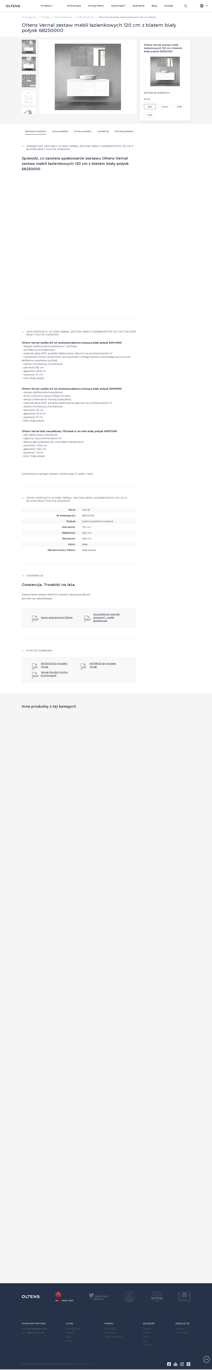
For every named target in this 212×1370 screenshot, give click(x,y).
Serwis (69, 1340)
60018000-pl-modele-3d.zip (99, 665)
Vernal (146, 1336)
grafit (179, 107)
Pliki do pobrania (124, 131)
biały (150, 107)
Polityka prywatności (41, 1364)
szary (149, 115)
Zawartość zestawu (35, 131)
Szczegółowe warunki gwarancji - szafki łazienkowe (102, 617)
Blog (154, 5)
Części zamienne (113, 1336)
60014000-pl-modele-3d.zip (50, 665)
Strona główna (29, 17)
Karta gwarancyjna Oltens (52, 619)
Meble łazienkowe (63, 17)
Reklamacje (111, 1332)
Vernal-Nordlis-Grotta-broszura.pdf (50, 674)
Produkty (49, 5)
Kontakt (168, 5)
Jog (145, 1340)
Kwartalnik (139, 5)
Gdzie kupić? (118, 5)
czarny (165, 107)
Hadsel (146, 1332)
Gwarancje (110, 1328)
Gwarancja (103, 131)
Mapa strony (27, 1364)
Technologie (74, 5)
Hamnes (147, 1328)
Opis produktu (60, 131)
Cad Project (181, 1332)
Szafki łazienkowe (85, 17)
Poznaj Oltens (96, 5)
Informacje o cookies (60, 1364)
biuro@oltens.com (37, 1328)
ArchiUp (179, 1328)
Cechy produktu (83, 131)
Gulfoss (147, 1344)
